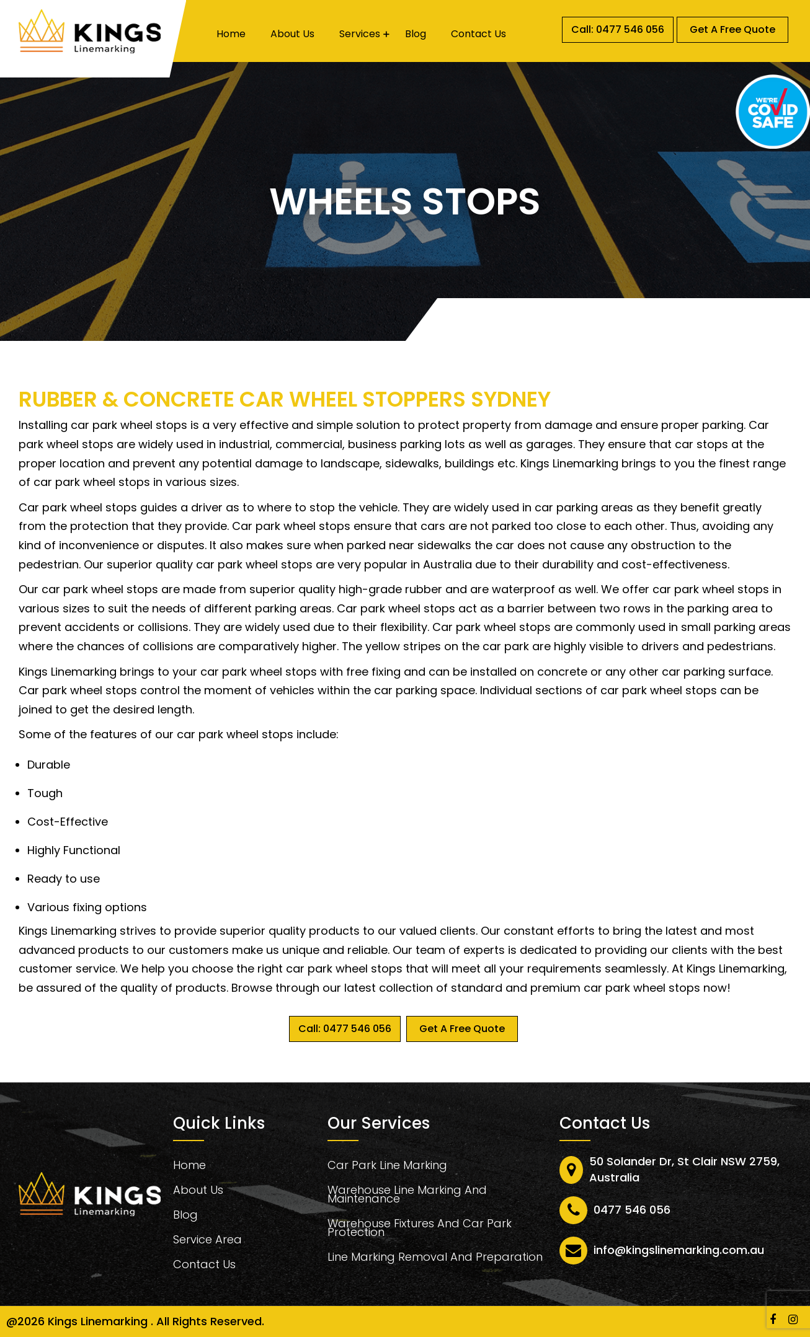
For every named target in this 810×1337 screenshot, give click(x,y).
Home (231, 34)
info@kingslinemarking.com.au (679, 1250)
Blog (415, 34)
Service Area (207, 1241)
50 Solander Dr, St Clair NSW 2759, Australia (684, 1169)
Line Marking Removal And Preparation (435, 1258)
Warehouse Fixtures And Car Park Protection (419, 1229)
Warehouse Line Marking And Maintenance (407, 1196)
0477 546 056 (632, 1209)
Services (359, 34)
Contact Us (478, 34)
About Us (292, 34)
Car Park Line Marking (387, 1167)
